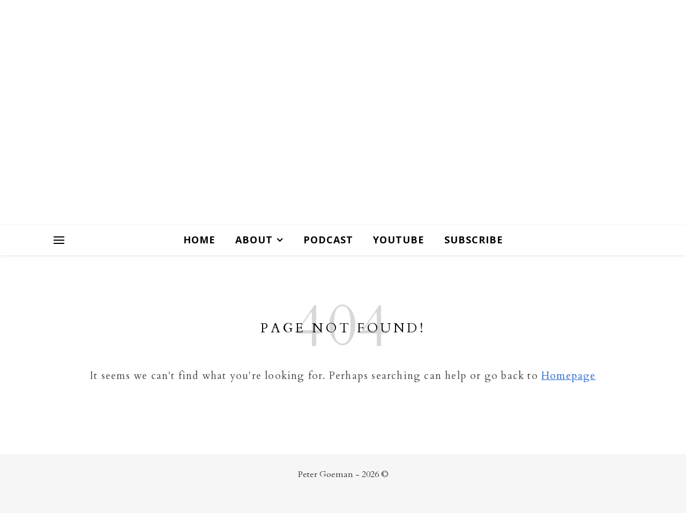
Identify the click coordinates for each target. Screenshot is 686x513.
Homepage (568, 376)
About (254, 239)
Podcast (328, 239)
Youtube (398, 239)
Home (199, 239)
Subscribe (473, 239)
